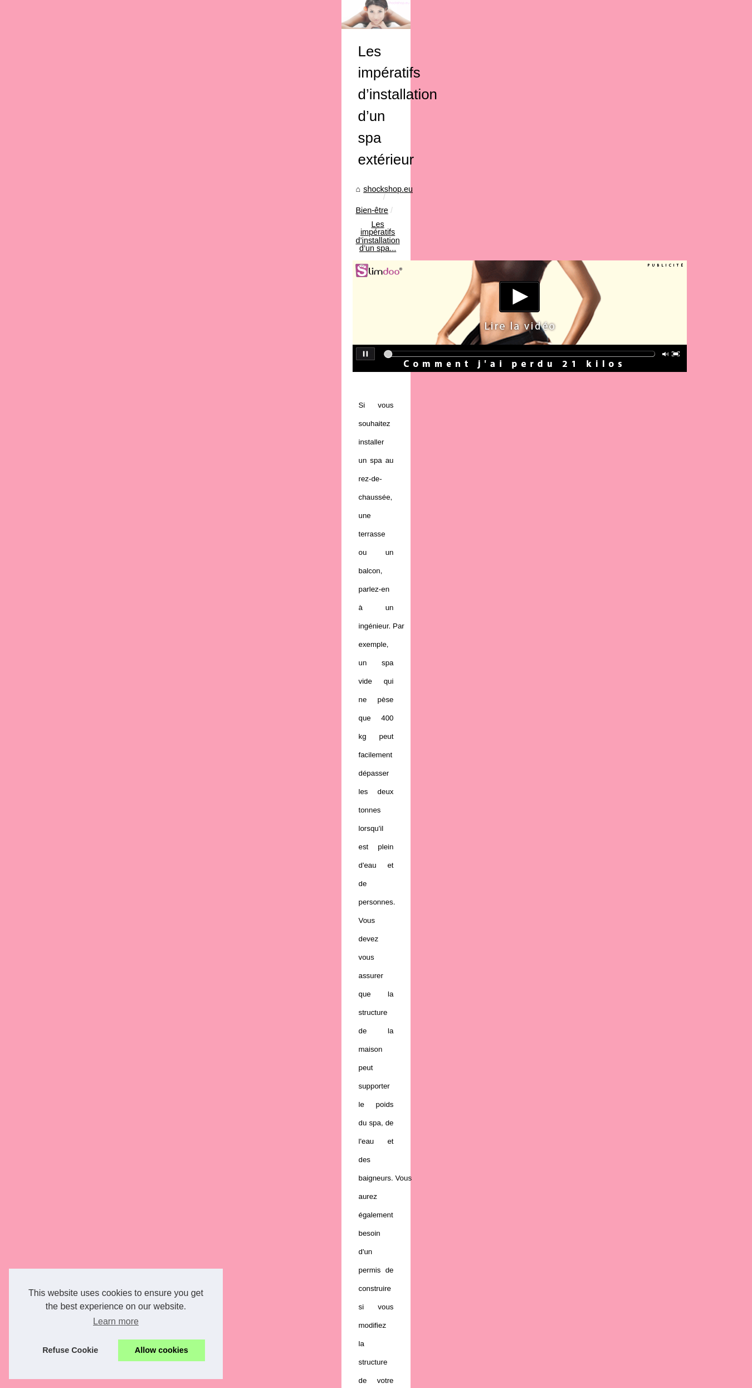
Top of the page (257, 1376)
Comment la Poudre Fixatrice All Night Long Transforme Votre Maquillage (414, 1207)
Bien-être (295, 393)
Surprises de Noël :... (93, 847)
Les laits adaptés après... (100, 771)
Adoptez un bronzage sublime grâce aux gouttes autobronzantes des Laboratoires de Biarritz (449, 1322)
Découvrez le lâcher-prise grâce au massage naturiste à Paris (394, 1341)
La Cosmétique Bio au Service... (113, 872)
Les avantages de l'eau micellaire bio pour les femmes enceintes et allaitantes (422, 1283)
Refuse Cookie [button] (70, 1350)
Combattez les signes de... (103, 1175)
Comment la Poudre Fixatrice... (111, 897)
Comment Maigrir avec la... (104, 997)
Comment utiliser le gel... (100, 697)
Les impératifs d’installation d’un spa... (389, 393)
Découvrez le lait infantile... (104, 1149)
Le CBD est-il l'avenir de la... (106, 796)
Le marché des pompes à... (104, 1048)
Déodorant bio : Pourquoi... (104, 722)
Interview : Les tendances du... (110, 921)
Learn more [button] (116, 1321)
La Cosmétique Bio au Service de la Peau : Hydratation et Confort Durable (416, 1187)
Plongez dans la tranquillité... (107, 1100)
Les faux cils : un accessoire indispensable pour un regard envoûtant (406, 1303)
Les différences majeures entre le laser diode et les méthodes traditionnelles (419, 1245)
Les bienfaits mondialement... (108, 1199)
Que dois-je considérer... (99, 746)
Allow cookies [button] (161, 1350)
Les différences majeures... (104, 946)
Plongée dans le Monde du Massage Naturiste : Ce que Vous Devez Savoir (417, 1264)
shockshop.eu (244, 393)
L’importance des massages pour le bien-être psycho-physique (610, 1108)
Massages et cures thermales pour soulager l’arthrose (309, 1108)
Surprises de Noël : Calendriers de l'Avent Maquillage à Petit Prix (399, 1168)
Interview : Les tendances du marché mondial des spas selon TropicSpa (411, 1226)
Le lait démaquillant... (93, 1125)
